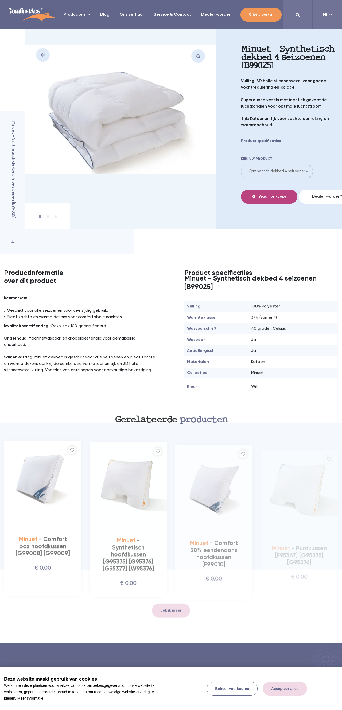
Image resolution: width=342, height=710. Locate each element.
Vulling (193, 319)
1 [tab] (40, 215)
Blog (105, 15)
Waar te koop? (269, 197)
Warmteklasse (201, 330)
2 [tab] (47, 215)
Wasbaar (196, 352)
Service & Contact (172, 15)
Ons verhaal (131, 15)
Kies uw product (257, 158)
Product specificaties (261, 141)
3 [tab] (55, 215)
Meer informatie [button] (30, 698)
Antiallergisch (201, 363)
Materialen (198, 375)
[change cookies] (232, 689)
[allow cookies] (285, 689)
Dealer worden (216, 15)
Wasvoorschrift (202, 341)
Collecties (197, 386)
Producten (75, 15)
